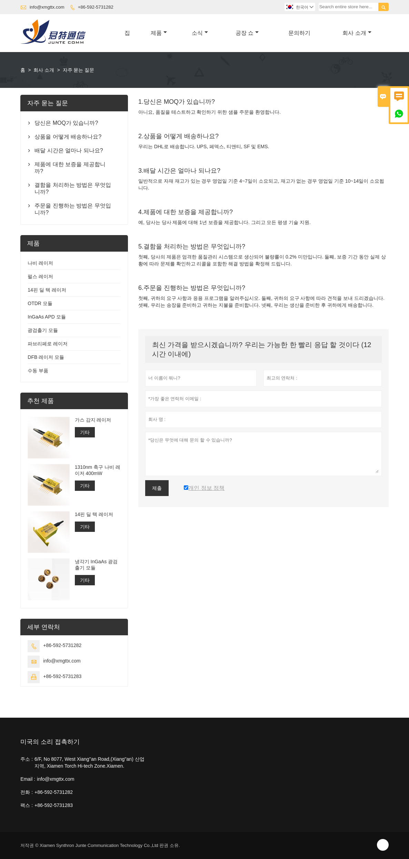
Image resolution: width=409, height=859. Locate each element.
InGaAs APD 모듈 (47, 317)
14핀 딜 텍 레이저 (47, 290)
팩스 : (26, 805)
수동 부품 (38, 370)
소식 (200, 33)
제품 (159, 33)
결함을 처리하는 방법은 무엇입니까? (72, 188)
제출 (157, 488)
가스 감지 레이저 (93, 420)
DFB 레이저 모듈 (46, 357)
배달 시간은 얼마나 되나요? (68, 150)
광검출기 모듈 (43, 330)
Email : (27, 779)
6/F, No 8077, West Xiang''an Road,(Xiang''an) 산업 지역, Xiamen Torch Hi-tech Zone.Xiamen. (89, 762)
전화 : (26, 792)
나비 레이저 (40, 263)
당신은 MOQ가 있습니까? (66, 123)
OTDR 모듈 (40, 303)
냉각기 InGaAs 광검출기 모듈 (96, 564)
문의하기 (299, 33)
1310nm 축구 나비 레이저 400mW (97, 470)
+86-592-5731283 (62, 676)
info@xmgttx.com (47, 7)
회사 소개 (356, 33)
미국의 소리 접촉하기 (50, 741)
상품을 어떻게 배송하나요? (67, 137)
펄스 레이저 (40, 276)
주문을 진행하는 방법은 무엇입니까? (72, 209)
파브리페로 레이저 (48, 343)
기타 (85, 432)
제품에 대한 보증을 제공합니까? (69, 167)
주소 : (26, 759)
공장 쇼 (247, 33)
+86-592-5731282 (95, 7)
